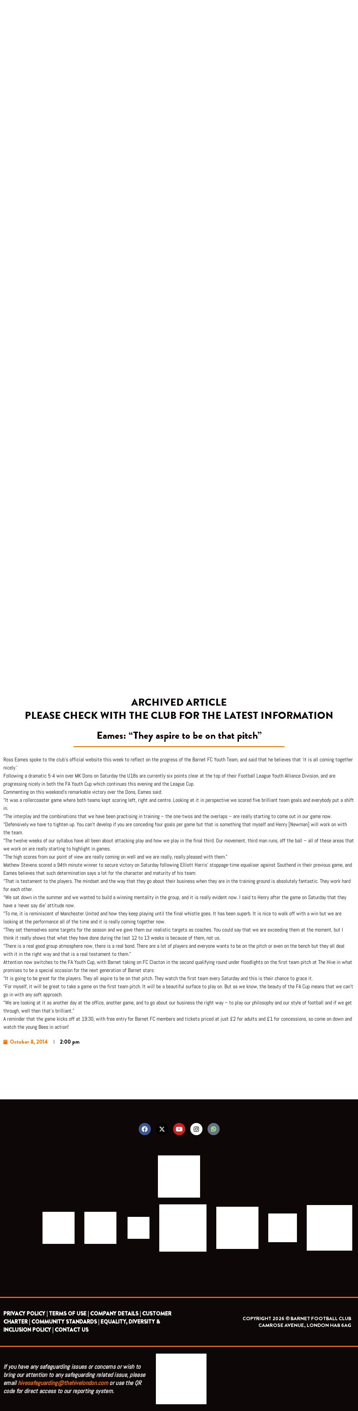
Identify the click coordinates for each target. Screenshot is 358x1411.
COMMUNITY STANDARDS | (65, 1322)
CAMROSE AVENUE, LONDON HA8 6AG (304, 1325)
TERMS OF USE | (69, 1313)
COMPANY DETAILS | (115, 1313)
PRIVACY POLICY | (25, 1313)
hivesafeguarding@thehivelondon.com (63, 1383)
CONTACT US (71, 1330)
